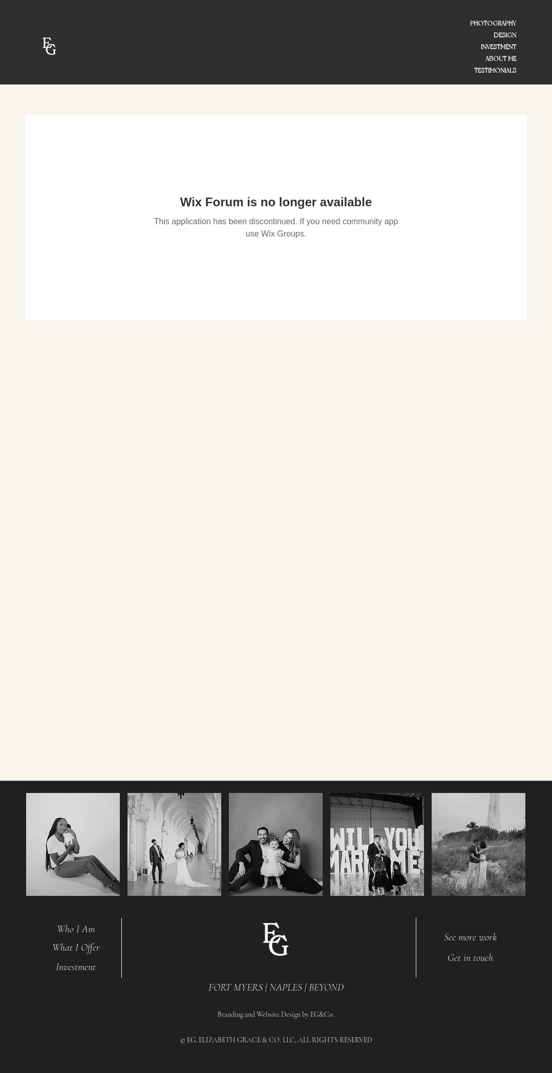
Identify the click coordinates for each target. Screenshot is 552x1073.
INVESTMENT (498, 47)
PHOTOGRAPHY (493, 23)
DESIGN (505, 35)
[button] (73, 844)
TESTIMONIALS (495, 70)
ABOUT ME (500, 58)
